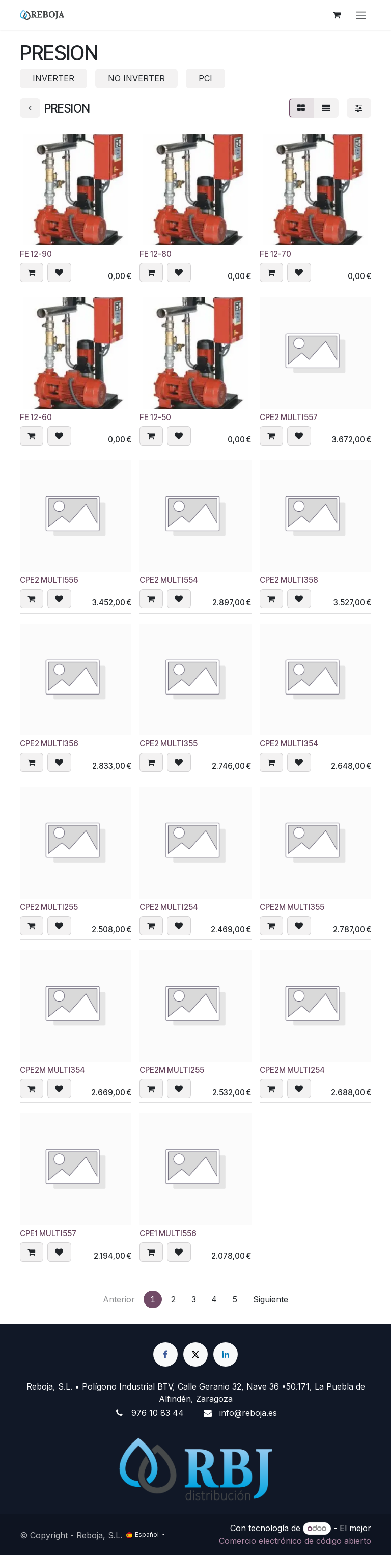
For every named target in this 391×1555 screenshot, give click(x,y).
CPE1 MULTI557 (48, 1233)
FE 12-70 (275, 254)
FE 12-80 (155, 254)
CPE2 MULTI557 (289, 417)
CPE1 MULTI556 (168, 1233)
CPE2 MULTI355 (168, 743)
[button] (31, 273)
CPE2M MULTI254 (292, 1070)
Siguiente (270, 1299)
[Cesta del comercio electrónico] (336, 15)
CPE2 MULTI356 (49, 743)
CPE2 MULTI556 (49, 581)
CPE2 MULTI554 (168, 581)
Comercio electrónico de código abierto (295, 1541)
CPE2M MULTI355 (292, 907)
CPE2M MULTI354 (52, 1070)
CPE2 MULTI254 (168, 907)
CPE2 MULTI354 (289, 743)
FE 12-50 (155, 417)
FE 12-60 (36, 417)
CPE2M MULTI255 (171, 1070)
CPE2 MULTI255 (49, 907)
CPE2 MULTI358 (289, 581)
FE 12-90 (36, 254)
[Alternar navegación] (361, 14)
